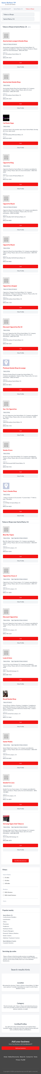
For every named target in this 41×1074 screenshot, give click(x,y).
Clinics (5, 921)
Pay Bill (23, 1060)
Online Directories (13, 1057)
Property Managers (8, 931)
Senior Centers (7, 935)
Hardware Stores (7, 928)
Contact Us (29, 1057)
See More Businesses (20, 860)
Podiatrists (6, 926)
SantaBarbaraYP (6, 9)
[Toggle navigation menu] (39, 3)
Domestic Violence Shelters (10, 933)
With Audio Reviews (10, 895)
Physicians (6, 924)
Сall (20, 62)
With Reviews (9, 892)
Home (5, 1057)
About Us (22, 1057)
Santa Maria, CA (18, 9)
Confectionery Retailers (9, 917)
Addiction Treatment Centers (11, 938)
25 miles (7, 877)
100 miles (7, 883)
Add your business (20, 1048)
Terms (35, 1057)
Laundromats (6, 919)
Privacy (18, 1060)
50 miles (7, 880)
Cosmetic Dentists (8, 943)
